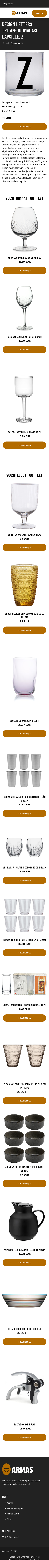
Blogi (9, 1519)
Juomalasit (18, 43)
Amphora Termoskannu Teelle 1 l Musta (24, 1249)
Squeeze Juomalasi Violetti (24, 720)
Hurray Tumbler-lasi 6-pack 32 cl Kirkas (24, 939)
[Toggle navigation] (5, 13)
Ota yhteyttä (23, 1556)
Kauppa (39, 13)
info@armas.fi (8, 4)
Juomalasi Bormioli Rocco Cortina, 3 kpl (24, 1005)
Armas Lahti (13, 1513)
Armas (10, 1502)
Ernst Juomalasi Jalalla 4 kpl (24, 534)
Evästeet (35, 1556)
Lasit (7, 43)
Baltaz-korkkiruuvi (24, 1424)
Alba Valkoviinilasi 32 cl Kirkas (25, 336)
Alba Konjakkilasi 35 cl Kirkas (24, 257)
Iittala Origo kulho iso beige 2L (24, 1328)
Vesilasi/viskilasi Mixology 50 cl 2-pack (24, 867)
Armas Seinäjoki (15, 1508)
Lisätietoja (24, 126)
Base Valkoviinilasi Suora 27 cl (24, 432)
